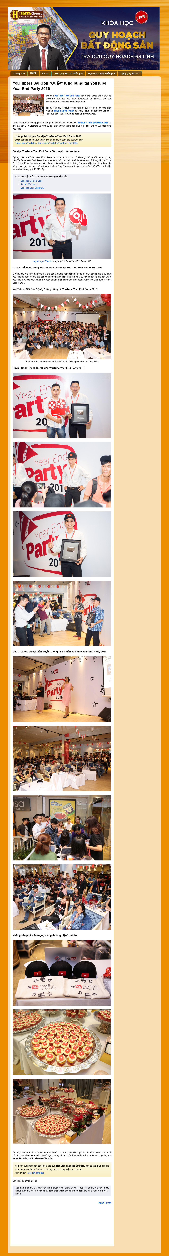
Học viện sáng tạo (35, 1173)
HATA (33, 73)
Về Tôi (45, 73)
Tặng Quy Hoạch (129, 73)
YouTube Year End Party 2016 (93, 123)
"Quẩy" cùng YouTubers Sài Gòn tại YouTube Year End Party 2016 (46, 143)
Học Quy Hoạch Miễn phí (69, 73)
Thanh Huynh (104, 1203)
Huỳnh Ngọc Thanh (64, 111)
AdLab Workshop (29, 184)
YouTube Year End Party (32, 188)
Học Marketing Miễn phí (101, 73)
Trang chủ (19, 73)
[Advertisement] (62, 1224)
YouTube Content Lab (31, 181)
